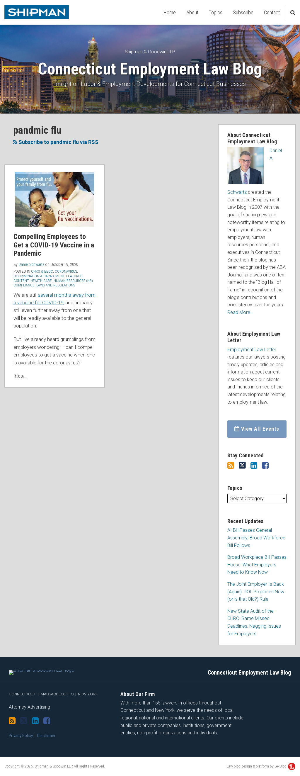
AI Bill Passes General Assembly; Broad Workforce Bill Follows (256, 537)
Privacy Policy (21, 738)
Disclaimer (46, 738)
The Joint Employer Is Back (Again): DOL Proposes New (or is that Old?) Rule (255, 591)
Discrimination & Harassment (38, 276)
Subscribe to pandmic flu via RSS (55, 142)
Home (169, 12)
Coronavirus (66, 271)
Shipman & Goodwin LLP (150, 52)
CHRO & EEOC (42, 271)
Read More (238, 312)
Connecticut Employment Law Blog (150, 69)
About (192, 12)
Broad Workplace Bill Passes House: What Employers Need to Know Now (257, 564)
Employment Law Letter (251, 349)
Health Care (41, 281)
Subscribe (243, 12)
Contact (272, 12)
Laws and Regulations (55, 285)
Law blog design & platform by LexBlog (261, 769)
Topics (215, 12)
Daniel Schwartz (31, 264)
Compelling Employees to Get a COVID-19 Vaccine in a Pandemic (53, 245)
